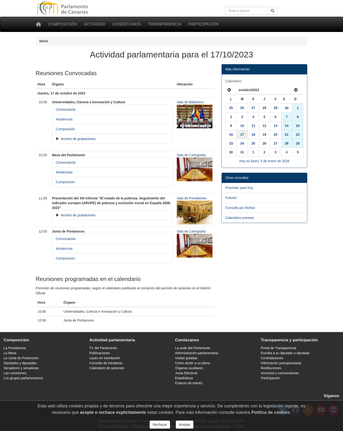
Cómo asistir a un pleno (192, 363)
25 (231, 108)
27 (253, 108)
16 (231, 134)
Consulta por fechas (240, 208)
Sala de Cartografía (191, 155)
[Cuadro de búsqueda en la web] (246, 11)
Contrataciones (272, 358)
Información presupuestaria (281, 363)
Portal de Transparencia (278, 348)
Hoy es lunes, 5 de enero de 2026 (264, 161)
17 (242, 134)
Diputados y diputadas (20, 363)
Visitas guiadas (186, 358)
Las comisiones (15, 373)
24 (242, 143)
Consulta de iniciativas (105, 363)
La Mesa (10, 353)
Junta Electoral (186, 373)
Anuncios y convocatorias (280, 373)
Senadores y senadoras (21, 368)
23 (231, 143)
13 (275, 126)
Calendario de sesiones (106, 368)
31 (242, 152)
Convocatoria (66, 109)
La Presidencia (15, 348)
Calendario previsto (239, 218)
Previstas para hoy (239, 188)
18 (253, 134)
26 (242, 108)
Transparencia (164, 24)
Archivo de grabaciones (78, 139)
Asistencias (64, 119)
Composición (62, 24)
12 (264, 126)
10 (242, 126)
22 (298, 134)
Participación (203, 24)
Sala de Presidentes (192, 198)
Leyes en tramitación (104, 358)
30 (287, 108)
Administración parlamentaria (196, 353)
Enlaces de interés (188, 383)
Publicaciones (99, 353)
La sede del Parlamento (192, 348)
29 (275, 108)
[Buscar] (272, 11)
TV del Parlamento (103, 348)
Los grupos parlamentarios (23, 378)
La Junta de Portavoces (21, 358)
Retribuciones (271, 368)
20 (275, 134)
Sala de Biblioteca (190, 102)
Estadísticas (184, 378)
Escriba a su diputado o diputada (285, 353)
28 (264, 108)
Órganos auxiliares (189, 368)
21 (287, 134)
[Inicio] (38, 24)
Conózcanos (126, 24)
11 (253, 126)
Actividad (94, 24)
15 (298, 126)
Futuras (231, 198)
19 (264, 134)
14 (287, 126)
